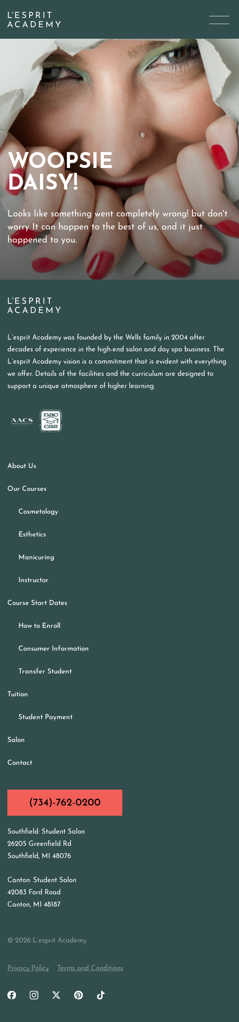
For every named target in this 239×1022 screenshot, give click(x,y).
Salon (16, 740)
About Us (21, 466)
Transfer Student (45, 671)
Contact (19, 762)
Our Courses (26, 489)
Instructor (33, 580)
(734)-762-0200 (65, 803)
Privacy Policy (28, 968)
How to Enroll (39, 625)
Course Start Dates (37, 603)
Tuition (17, 694)
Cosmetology (38, 511)
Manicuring (36, 557)
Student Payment (45, 717)
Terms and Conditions (90, 968)
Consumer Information (53, 648)
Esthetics (32, 534)
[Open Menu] (219, 20)
